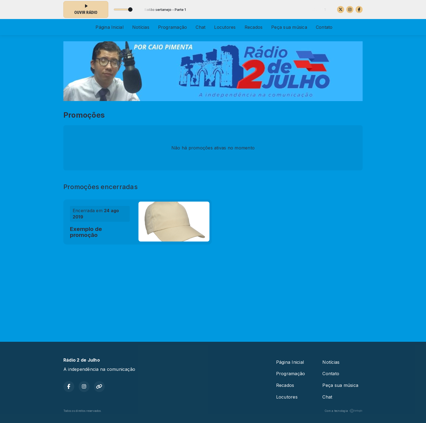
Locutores (225, 27)
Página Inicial (109, 27)
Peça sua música (289, 27)
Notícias (140, 27)
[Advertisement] (213, 291)
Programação (172, 27)
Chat (200, 27)
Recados (254, 27)
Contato (324, 27)
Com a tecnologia (344, 411)
